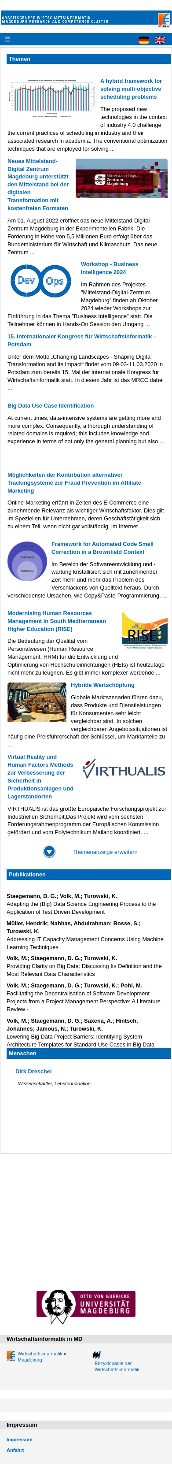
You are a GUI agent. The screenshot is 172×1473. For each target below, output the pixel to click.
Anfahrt (15, 1450)
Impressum (20, 1439)
